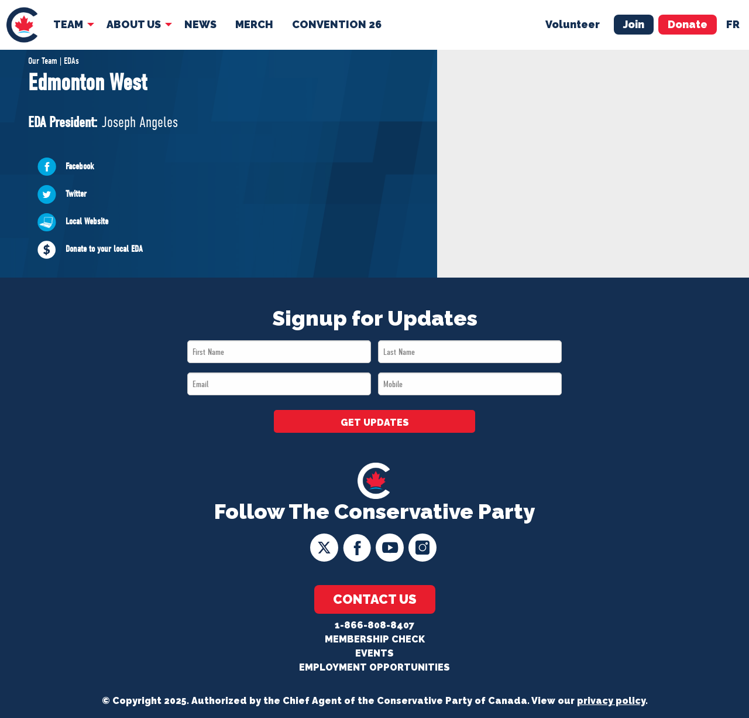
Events (374, 653)
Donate (687, 24)
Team (68, 24)
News (200, 24)
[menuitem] (22, 25)
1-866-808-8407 (374, 625)
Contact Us (375, 599)
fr (733, 24)
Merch (254, 24)
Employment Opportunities (374, 667)
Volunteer (572, 24)
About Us (133, 24)
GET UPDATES (375, 422)
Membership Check (375, 639)
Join (633, 24)
